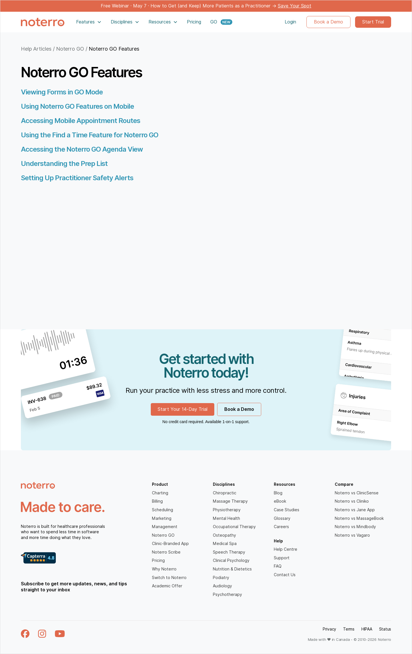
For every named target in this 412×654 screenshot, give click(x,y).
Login (290, 22)
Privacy (329, 629)
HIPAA (366, 629)
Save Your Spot (294, 6)
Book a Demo (328, 22)
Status (385, 629)
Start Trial (373, 22)
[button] (89, 22)
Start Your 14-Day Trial (182, 409)
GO (213, 22)
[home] (42, 22)
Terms (348, 629)
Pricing (194, 22)
